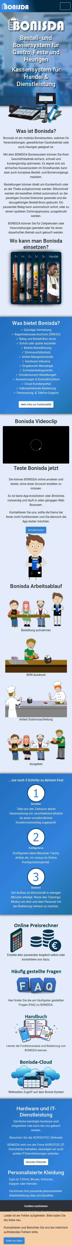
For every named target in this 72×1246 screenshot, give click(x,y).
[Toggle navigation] (65, 6)
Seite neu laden (14, 1240)
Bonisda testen (36, 530)
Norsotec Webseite (36, 1159)
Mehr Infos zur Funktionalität (36, 404)
